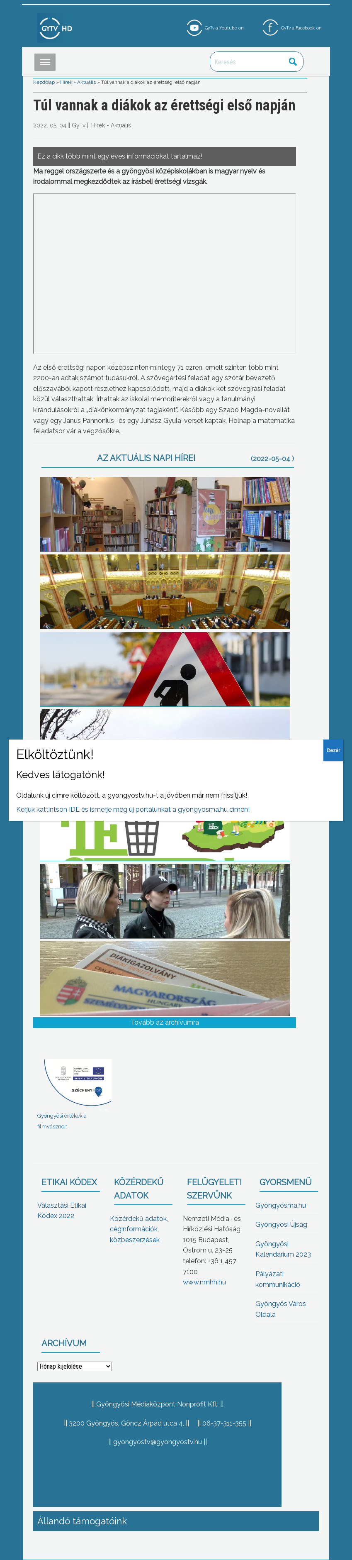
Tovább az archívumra (165, 1022)
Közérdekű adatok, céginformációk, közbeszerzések (139, 1229)
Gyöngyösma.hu (280, 1205)
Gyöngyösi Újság (281, 1224)
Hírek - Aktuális (78, 82)
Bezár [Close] (333, 750)
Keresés (292, 61)
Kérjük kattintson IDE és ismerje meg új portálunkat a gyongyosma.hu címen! (133, 809)
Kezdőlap (44, 82)
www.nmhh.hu (204, 1282)
